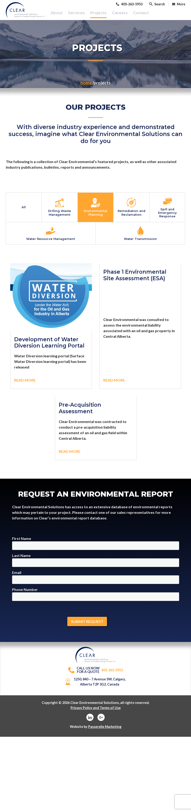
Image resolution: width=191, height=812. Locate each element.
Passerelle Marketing (104, 731)
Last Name (95, 564)
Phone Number (95, 598)
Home (86, 86)
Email (95, 581)
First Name (95, 547)
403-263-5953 (95, 674)
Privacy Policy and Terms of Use (96, 712)
